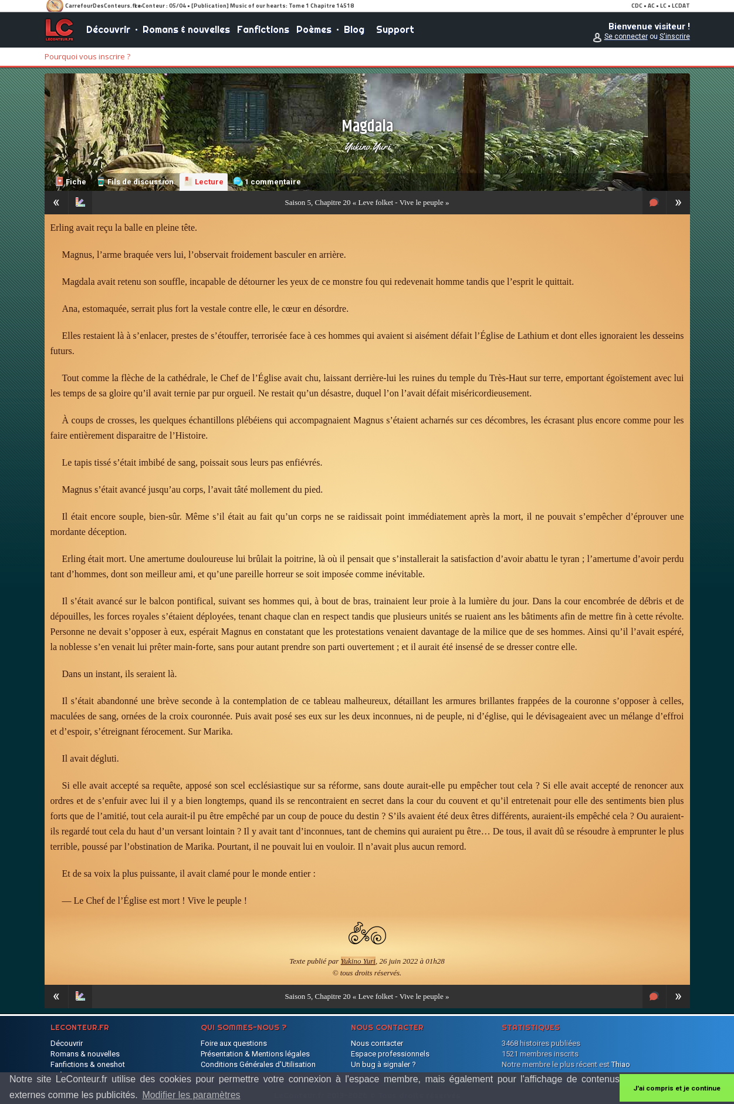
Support (395, 29)
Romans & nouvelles (186, 29)
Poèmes (314, 29)
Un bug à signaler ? (383, 1064)
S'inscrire (674, 36)
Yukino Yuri (367, 146)
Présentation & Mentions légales (255, 1053)
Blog (354, 29)
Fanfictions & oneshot (87, 1064)
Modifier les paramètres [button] (191, 1095)
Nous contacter (377, 1043)
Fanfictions (263, 29)
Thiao (620, 1064)
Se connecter (626, 36)
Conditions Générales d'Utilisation (258, 1064)
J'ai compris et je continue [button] (677, 1088)
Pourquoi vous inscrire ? (87, 56)
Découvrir (108, 29)
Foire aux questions (234, 1043)
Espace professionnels (390, 1053)
